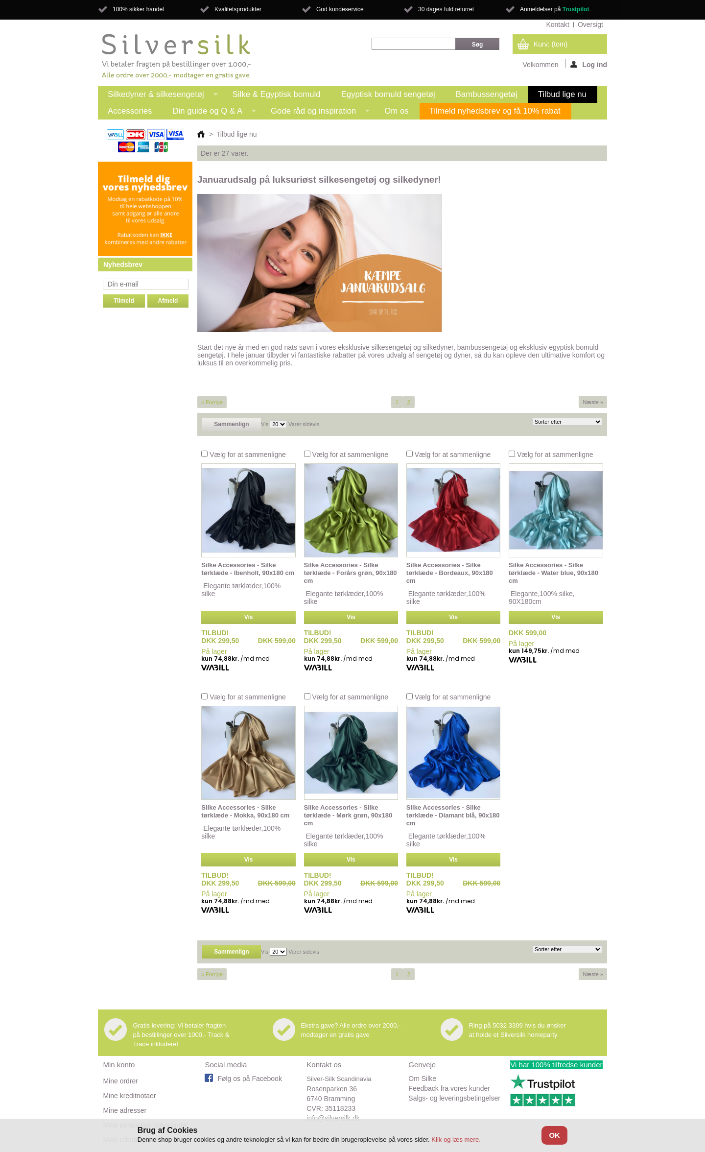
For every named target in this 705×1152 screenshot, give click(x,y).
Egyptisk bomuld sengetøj (388, 94)
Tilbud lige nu (562, 94)
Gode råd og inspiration (315, 113)
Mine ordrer (120, 1081)
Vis (264, 424)
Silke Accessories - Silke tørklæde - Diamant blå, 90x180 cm (453, 815)
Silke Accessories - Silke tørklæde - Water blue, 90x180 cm (553, 572)
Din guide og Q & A (209, 113)
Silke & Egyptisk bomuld (277, 94)
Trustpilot (576, 9)
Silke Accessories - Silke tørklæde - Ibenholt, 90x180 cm (247, 568)
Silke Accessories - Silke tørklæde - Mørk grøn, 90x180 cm (348, 815)
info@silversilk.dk (332, 1118)
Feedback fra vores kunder (449, 1088)
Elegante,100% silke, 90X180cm (542, 597)
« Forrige (212, 402)
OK (554, 1135)
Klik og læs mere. (455, 1139)
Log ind (588, 64)
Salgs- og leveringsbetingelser (454, 1098)
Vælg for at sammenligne (248, 454)
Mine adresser (124, 1110)
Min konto (119, 1064)
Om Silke (422, 1078)
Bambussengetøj (486, 94)
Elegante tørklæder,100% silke (241, 590)
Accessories (130, 111)
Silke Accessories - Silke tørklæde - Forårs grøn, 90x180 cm (350, 572)
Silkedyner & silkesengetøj (158, 96)
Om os (396, 111)
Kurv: (550, 44)
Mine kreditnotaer (129, 1096)
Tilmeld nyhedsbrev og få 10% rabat (495, 111)
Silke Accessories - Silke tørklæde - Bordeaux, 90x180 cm (449, 572)
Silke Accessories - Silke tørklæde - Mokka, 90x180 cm (245, 811)
